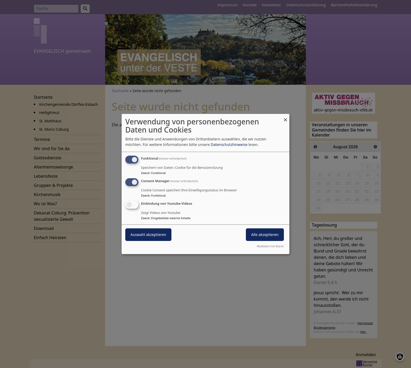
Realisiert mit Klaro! (270, 246)
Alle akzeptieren (265, 234)
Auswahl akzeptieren (148, 234)
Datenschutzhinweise (229, 144)
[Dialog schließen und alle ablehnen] (285, 117)
